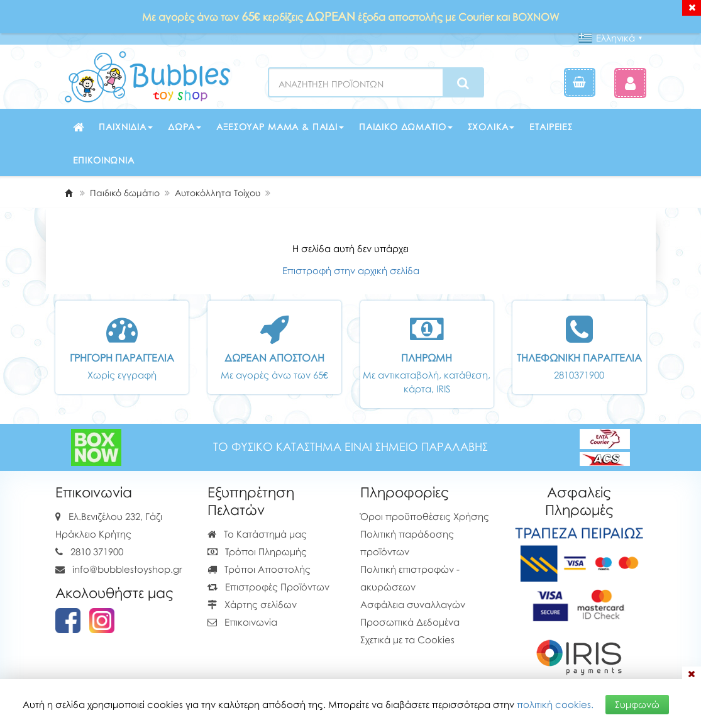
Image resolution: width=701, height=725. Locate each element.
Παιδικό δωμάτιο (406, 126)
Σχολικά (491, 126)
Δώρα (184, 126)
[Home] (68, 192)
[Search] (463, 83)
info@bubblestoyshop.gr (127, 569)
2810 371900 (96, 551)
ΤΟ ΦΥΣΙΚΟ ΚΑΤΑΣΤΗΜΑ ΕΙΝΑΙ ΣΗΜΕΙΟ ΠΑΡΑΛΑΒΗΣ (350, 446)
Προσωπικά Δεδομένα (410, 622)
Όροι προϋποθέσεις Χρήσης (424, 516)
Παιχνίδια (126, 126)
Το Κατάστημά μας (257, 534)
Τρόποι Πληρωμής (257, 551)
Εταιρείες (551, 126)
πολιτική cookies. (555, 704)
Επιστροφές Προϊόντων (268, 586)
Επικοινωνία (104, 160)
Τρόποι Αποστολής (259, 569)
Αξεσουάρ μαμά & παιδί (280, 126)
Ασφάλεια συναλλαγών (412, 604)
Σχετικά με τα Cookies (407, 639)
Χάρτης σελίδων (252, 604)
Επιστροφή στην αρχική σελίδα (350, 270)
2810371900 (579, 374)
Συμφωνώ (637, 704)
